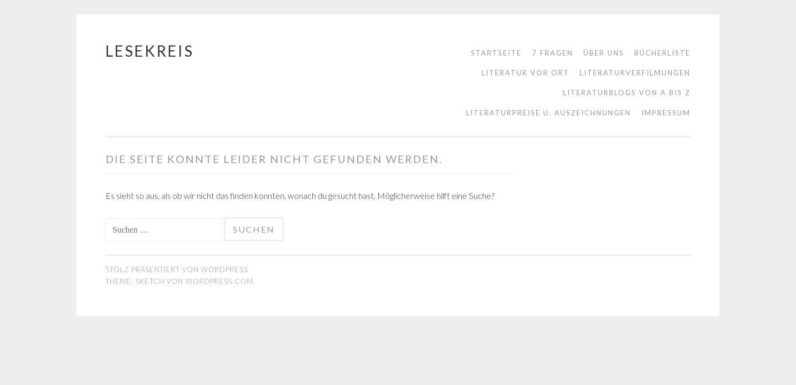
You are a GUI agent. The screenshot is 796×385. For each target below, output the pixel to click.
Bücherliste (662, 53)
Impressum (665, 113)
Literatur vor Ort (525, 72)
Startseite (496, 53)
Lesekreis (150, 51)
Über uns (603, 53)
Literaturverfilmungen (635, 72)
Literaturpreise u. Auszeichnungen (548, 113)
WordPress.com (219, 281)
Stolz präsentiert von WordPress (177, 269)
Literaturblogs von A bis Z (626, 92)
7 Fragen (552, 53)
